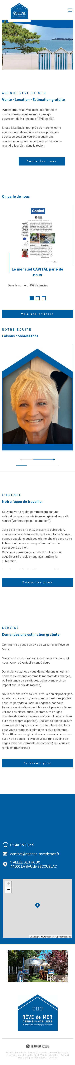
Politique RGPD (38, 1057)
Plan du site (31, 1055)
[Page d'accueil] (19, 11)
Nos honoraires (15, 1055)
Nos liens (23, 1057)
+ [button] (8, 884)
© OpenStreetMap (62, 937)
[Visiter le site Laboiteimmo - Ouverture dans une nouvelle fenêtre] (37, 1046)
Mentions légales (49, 1055)
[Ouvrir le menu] (70, 10)
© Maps (45, 937)
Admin (64, 1055)
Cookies (53, 1058)
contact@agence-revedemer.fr (34, 854)
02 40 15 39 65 (21, 845)
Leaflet (33, 937)
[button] (32, 298)
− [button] (8, 890)
